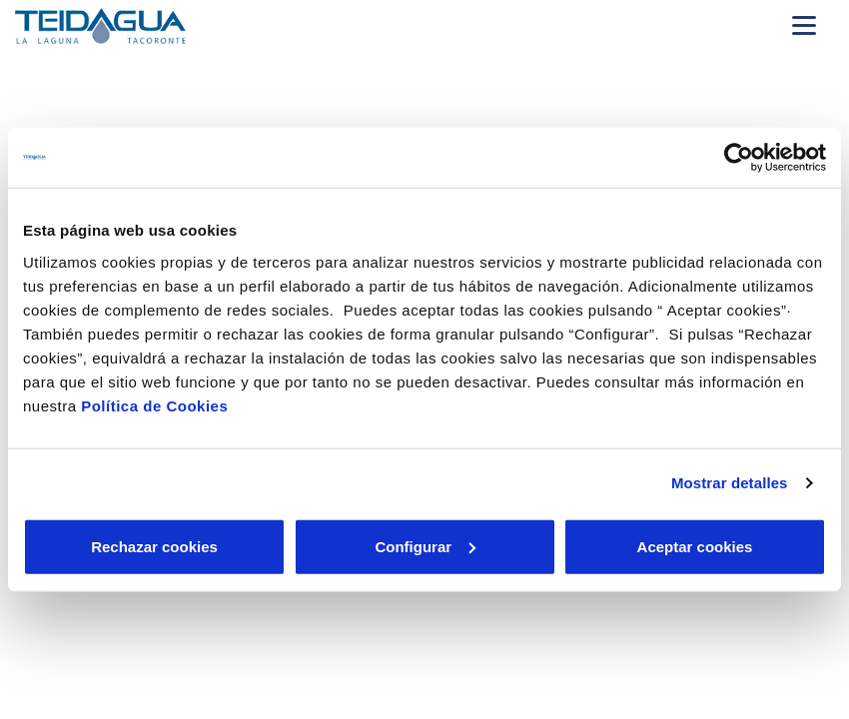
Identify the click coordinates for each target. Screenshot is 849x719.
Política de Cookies (154, 404)
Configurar (425, 545)
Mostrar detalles (729, 482)
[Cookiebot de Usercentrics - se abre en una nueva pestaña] (738, 158)
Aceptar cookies (695, 545)
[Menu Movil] (804, 25)
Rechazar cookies (154, 545)
